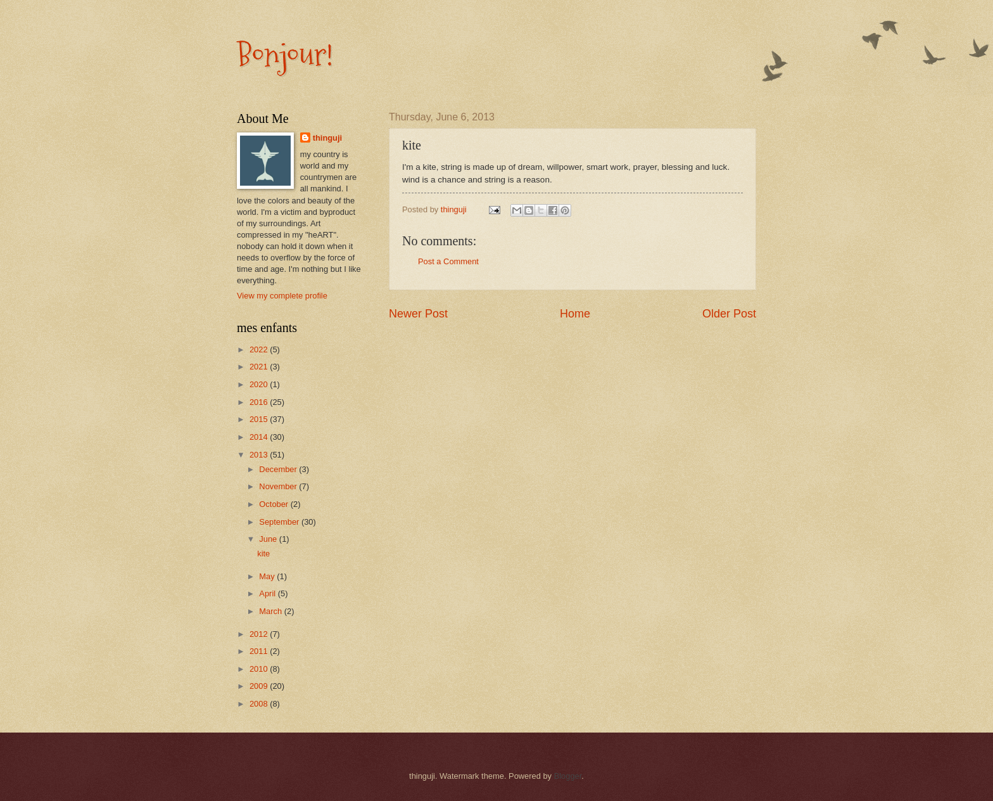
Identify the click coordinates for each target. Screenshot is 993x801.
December (279, 469)
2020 (260, 384)
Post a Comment (448, 261)
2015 (260, 419)
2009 (260, 686)
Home (575, 313)
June (269, 539)
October (274, 504)
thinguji (327, 138)
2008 (260, 703)
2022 (260, 349)
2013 (260, 454)
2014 (260, 437)
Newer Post (418, 313)
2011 (260, 651)
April (268, 593)
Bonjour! (285, 55)
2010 (260, 669)
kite (263, 553)
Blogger (568, 776)
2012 (260, 634)
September (280, 522)
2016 (260, 402)
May (268, 576)
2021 (260, 366)
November (279, 486)
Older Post (729, 313)
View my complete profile (282, 295)
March (271, 611)
